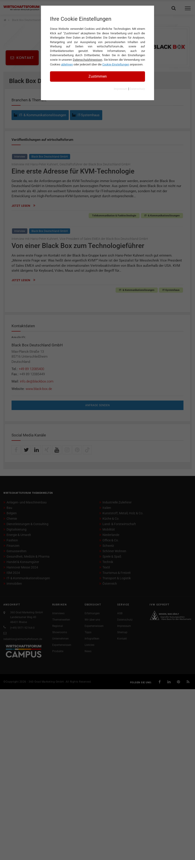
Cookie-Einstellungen (115, 64)
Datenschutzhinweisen (87, 59)
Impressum (121, 88)
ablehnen (67, 64)
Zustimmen (97, 76)
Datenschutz (137, 88)
